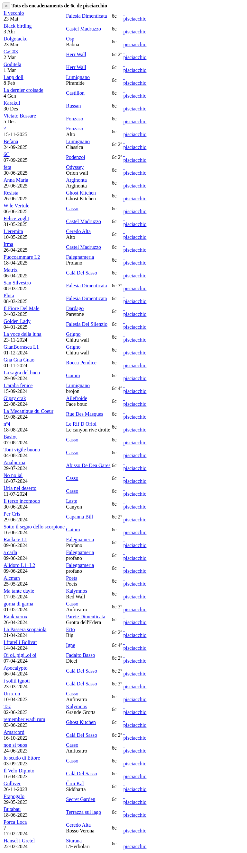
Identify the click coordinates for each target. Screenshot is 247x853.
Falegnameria (80, 257)
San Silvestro (17, 282)
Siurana (74, 840)
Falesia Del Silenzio (86, 324)
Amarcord (14, 732)
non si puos (15, 745)
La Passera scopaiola (25, 629)
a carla (10, 552)
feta (7, 167)
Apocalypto (16, 668)
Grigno (73, 334)
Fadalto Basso (80, 655)
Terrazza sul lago (83, 812)
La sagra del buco (22, 372)
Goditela (12, 64)
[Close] (6, 6)
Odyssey (75, 167)
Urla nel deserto (20, 488)
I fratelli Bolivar (20, 642)
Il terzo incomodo (22, 501)
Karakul (12, 103)
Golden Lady (17, 321)
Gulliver (12, 783)
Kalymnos (76, 591)
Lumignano (78, 77)
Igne (70, 645)
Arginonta (76, 180)
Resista (11, 193)
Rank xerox (15, 616)
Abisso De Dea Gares (88, 465)
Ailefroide (76, 398)
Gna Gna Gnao (19, 359)
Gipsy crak (15, 398)
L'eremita (13, 231)
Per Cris (12, 514)
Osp (70, 38)
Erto (70, 629)
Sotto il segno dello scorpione (34, 526)
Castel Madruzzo (83, 28)
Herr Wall (76, 54)
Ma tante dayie (19, 591)
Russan (73, 106)
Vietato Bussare (20, 115)
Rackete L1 (15, 539)
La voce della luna (22, 334)
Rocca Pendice (81, 362)
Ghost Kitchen (81, 193)
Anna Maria (16, 180)
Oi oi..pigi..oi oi (20, 655)
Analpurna (14, 462)
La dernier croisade (23, 90)
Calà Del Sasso (81, 272)
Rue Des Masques (84, 414)
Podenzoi (75, 157)
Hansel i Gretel (19, 840)
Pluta (9, 295)
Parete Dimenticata (85, 616)
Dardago (75, 308)
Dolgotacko (16, 38)
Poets (71, 578)
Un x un (12, 693)
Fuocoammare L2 (22, 257)
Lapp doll (13, 77)
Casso (72, 208)
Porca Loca (15, 822)
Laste (71, 501)
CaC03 (11, 51)
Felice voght (16, 218)
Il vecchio (14, 13)
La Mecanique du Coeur (28, 411)
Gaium (73, 375)
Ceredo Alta (78, 231)
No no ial (13, 475)
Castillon (75, 93)
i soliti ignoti (17, 680)
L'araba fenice (18, 385)
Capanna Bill (79, 516)
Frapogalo (14, 796)
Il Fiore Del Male (22, 308)
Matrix (11, 270)
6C (7, 154)
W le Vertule (16, 205)
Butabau (12, 809)
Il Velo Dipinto (19, 770)
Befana (11, 141)
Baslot (10, 437)
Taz (7, 706)
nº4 (7, 424)
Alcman (12, 578)
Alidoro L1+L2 (19, 565)
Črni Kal (75, 783)
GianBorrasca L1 (21, 347)
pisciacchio (134, 19)
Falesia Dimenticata (86, 16)
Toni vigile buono (22, 449)
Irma (8, 244)
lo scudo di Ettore (22, 758)
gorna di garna (18, 603)
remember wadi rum (24, 719)
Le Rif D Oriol (81, 424)
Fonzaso (74, 118)
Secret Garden (80, 799)
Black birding (18, 26)
